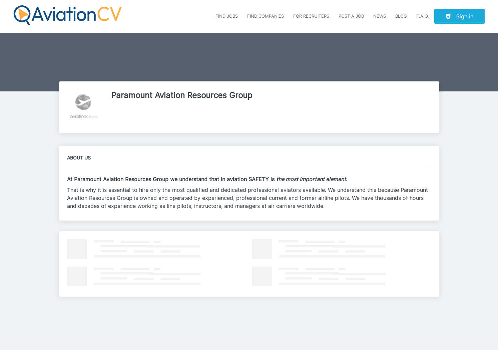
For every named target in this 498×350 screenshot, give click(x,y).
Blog (401, 16)
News (379, 16)
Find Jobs (226, 16)
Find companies (265, 16)
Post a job (351, 16)
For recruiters (311, 16)
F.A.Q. (422, 16)
